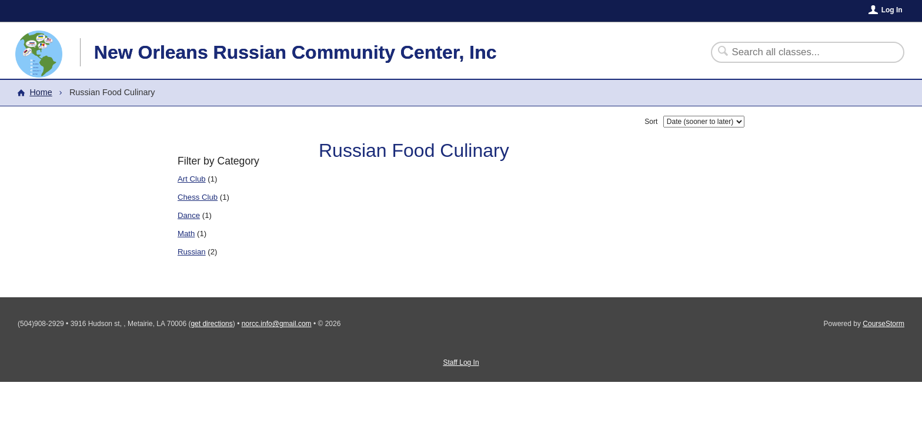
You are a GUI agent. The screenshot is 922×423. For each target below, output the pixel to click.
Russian (192, 251)
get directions (211, 324)
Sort (650, 122)
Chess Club (198, 197)
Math (186, 233)
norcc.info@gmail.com (277, 324)
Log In (892, 10)
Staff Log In (461, 362)
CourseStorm (883, 324)
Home (40, 92)
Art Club (192, 178)
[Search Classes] (800, 52)
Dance (189, 215)
